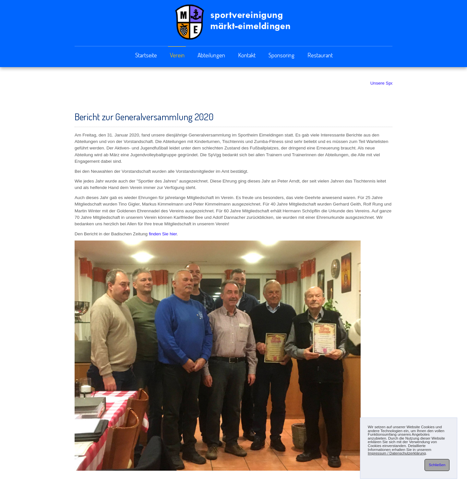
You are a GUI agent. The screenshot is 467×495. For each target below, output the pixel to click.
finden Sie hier (163, 233)
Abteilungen (211, 55)
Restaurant (320, 55)
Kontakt (247, 55)
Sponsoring (281, 55)
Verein (177, 55)
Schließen (437, 465)
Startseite (146, 55)
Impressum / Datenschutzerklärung (397, 453)
